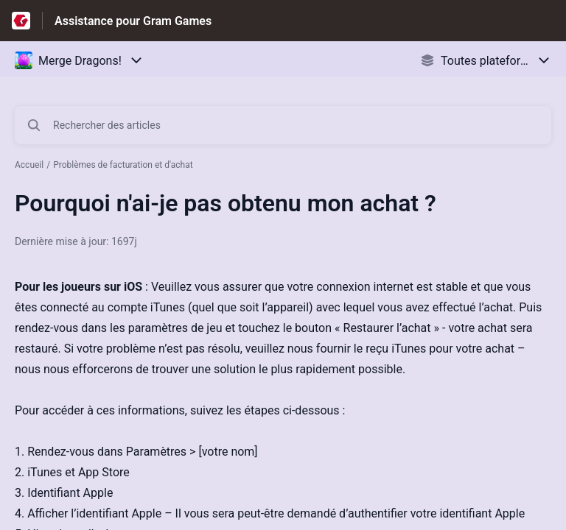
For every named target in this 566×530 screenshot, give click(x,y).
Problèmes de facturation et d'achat (122, 165)
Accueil (29, 165)
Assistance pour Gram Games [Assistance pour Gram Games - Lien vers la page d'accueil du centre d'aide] (133, 21)
